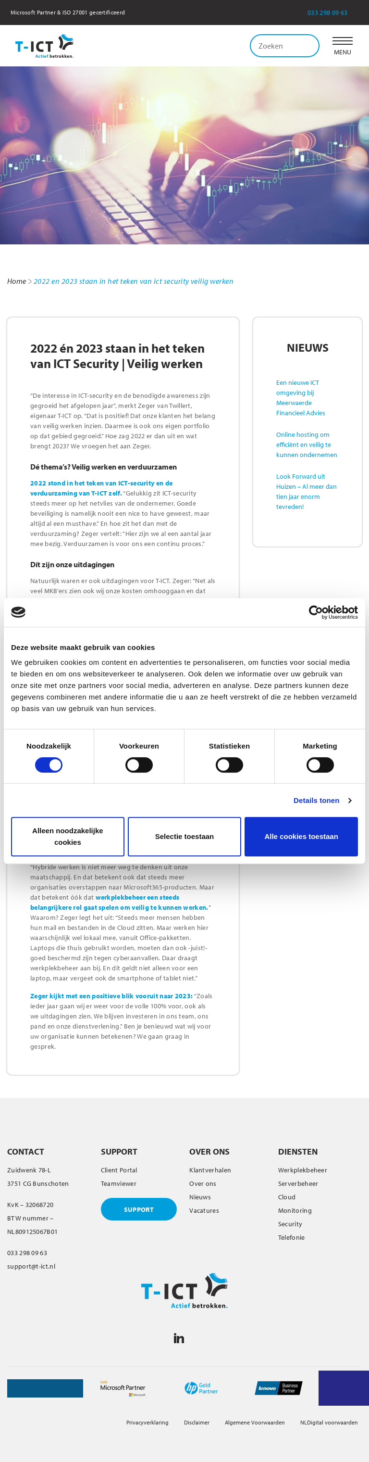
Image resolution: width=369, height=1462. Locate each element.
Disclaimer (196, 1422)
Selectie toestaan (184, 836)
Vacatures (204, 1210)
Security (290, 1224)
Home (16, 281)
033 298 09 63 (334, 12)
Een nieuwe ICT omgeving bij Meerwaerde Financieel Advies (300, 397)
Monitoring (295, 1210)
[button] (342, 46)
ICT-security (179, 493)
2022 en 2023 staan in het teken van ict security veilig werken (134, 281)
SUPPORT (139, 1209)
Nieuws (200, 1197)
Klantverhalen (210, 1170)
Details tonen (316, 800)
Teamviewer (118, 1183)
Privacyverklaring (147, 1422)
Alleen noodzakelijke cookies (67, 836)
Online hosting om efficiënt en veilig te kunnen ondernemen (306, 444)
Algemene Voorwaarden (255, 1422)
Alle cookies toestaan (301, 836)
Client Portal (119, 1170)
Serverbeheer (298, 1183)
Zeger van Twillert (164, 405)
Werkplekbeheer (302, 1170)
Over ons (202, 1183)
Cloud (287, 1197)
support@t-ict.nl (31, 1266)
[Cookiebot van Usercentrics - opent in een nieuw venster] (316, 612)
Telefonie (291, 1237)
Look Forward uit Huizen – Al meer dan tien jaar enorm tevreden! (306, 491)
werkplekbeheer (121, 897)
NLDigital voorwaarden (329, 1422)
